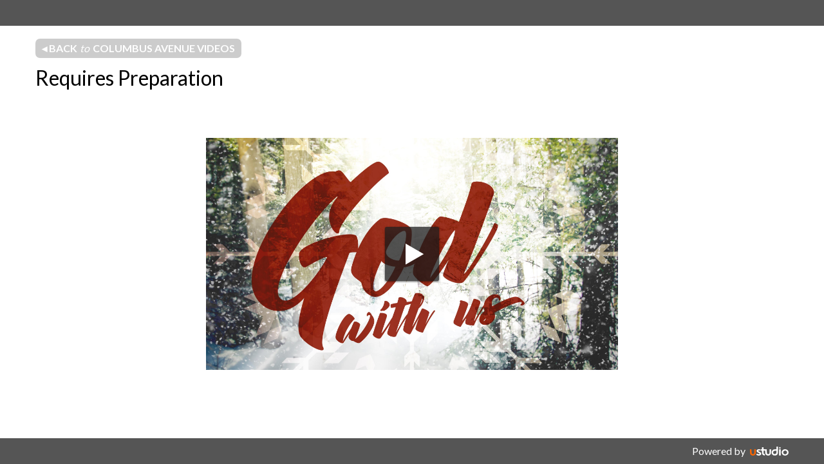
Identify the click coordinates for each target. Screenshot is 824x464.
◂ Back (138, 48)
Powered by (718, 451)
